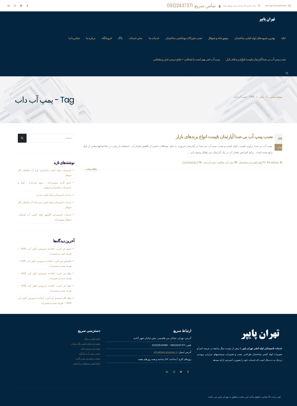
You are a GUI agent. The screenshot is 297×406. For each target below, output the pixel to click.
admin (275, 162)
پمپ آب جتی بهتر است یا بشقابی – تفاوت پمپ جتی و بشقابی (186, 59)
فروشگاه (107, 38)
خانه (283, 38)
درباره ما (90, 38)
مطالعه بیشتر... (91, 168)
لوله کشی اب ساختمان (250, 162)
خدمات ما (154, 38)
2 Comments (190, 162)
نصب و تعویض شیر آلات (88, 358)
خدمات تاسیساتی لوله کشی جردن (54, 195)
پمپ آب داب (209, 162)
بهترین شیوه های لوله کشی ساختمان (254, 38)
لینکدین (167, 372)
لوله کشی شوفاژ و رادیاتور (86, 363)
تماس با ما (74, 38)
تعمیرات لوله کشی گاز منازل (85, 343)
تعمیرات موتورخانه (90, 348)
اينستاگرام (174, 372)
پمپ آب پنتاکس (225, 162)
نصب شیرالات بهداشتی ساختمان (184, 38)
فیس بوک (188, 372)
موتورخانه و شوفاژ (218, 38)
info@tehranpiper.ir (278, 5)
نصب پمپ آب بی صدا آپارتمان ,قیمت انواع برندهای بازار (256, 59)
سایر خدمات (135, 38)
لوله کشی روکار (92, 338)
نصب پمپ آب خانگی (89, 353)
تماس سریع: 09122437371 (191, 5)
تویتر (181, 372)
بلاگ (120, 38)
